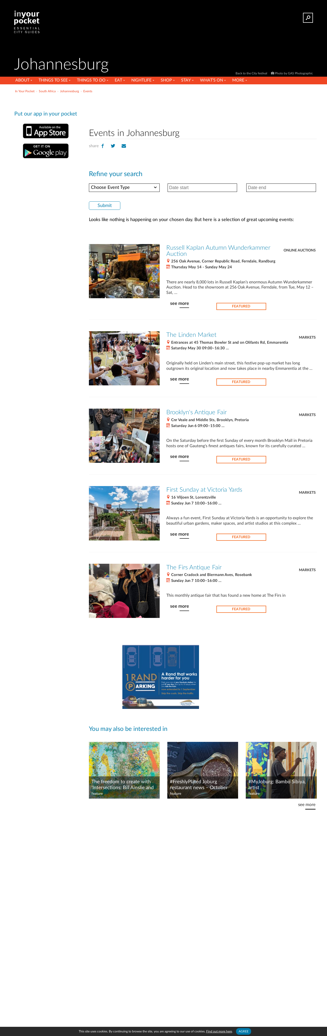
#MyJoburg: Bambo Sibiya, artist (277, 784)
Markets (307, 337)
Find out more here (219, 1031)
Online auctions (300, 250)
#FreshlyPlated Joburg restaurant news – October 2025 (199, 785)
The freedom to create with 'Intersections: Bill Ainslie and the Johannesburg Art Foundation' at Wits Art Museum (122, 785)
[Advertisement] (203, 109)
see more (179, 303)
